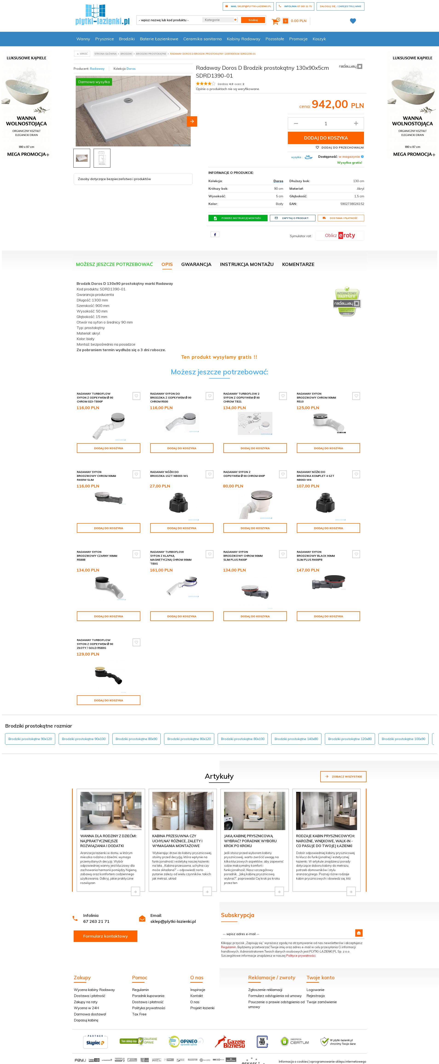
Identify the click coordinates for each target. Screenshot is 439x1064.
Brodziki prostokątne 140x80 (296, 739)
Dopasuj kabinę (86, 1020)
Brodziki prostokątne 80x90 (136, 739)
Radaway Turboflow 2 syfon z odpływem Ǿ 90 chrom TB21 (241, 397)
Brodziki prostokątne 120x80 (350, 739)
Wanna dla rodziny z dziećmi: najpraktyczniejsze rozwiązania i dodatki (108, 841)
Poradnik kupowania (148, 996)
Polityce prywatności (300, 955)
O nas (194, 1002)
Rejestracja (315, 996)
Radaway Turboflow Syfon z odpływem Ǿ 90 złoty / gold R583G (95, 644)
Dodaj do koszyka (326, 138)
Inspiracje (197, 990)
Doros (131, 68)
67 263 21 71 (96, 921)
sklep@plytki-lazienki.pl (173, 921)
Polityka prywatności (148, 1008)
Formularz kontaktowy (105, 936)
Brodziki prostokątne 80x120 (189, 739)
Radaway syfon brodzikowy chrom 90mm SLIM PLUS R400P (243, 555)
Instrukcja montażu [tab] (247, 264)
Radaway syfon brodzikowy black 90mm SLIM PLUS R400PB (316, 555)
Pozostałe (275, 38)
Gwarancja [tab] (196, 264)
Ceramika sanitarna (202, 38)
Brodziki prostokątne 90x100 (83, 739)
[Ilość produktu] (326, 123)
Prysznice (104, 38)
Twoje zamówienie (321, 1002)
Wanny (83, 38)
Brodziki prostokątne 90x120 (30, 739)
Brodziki (127, 38)
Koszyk (319, 38)
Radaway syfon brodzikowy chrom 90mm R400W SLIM (96, 475)
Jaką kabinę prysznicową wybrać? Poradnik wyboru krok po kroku (250, 841)
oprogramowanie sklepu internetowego (338, 1061)
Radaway (97, 68)
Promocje (298, 38)
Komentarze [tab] (298, 264)
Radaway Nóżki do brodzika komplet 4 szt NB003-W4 (315, 475)
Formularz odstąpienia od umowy (275, 996)
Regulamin (228, 947)
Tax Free (139, 1014)
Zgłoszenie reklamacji (265, 990)
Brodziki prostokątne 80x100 (242, 739)
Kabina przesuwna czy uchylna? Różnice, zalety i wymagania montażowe (177, 841)
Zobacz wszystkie (343, 776)
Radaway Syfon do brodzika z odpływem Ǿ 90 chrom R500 (170, 397)
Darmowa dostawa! (90, 1014)
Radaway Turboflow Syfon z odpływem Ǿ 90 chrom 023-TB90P (95, 397)
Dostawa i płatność (340, 218)
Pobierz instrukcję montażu (237, 218)
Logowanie (315, 990)
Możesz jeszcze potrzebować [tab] (114, 264)
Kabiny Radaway (243, 38)
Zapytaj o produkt (292, 218)
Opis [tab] (167, 264)
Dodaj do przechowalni (340, 147)
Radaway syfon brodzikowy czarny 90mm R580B (97, 555)
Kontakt (196, 996)
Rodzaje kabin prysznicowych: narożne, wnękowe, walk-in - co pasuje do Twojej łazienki (325, 841)
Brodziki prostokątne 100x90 (403, 739)
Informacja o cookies (293, 1061)
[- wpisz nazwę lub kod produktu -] (167, 20)
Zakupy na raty (86, 1002)
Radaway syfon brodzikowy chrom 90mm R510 (316, 397)
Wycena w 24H (86, 1008)
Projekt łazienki (202, 1008)
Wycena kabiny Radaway (94, 990)
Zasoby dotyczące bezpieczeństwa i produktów (114, 179)
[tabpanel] (219, 319)
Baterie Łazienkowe (159, 38)
